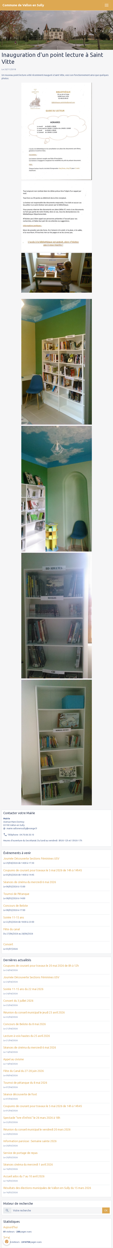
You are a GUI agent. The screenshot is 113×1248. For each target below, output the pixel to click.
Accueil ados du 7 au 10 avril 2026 (24, 1176)
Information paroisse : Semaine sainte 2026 (30, 1141)
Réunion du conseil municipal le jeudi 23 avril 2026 (34, 1012)
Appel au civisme (13, 1059)
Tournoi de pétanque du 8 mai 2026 (25, 1082)
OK (106, 1210)
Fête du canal (11, 929)
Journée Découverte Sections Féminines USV (31, 858)
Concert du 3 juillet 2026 (18, 1000)
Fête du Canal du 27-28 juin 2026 (23, 1070)
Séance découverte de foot (20, 1094)
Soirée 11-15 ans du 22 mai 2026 (23, 989)
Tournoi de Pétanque (16, 893)
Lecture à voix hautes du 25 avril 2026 (26, 1035)
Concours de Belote (15, 905)
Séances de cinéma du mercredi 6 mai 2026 (29, 882)
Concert (8, 944)
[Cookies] (6, 1241)
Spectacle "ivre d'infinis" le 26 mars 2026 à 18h (31, 1117)
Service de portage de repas (20, 1152)
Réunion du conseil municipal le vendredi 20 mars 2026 (37, 1129)
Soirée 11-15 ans (13, 917)
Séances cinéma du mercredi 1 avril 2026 (28, 1164)
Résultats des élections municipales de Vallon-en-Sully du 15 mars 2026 (47, 1187)
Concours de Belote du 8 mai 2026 (24, 1024)
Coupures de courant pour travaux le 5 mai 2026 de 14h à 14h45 (42, 870)
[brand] (23, 5)
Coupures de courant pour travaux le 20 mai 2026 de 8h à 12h (41, 965)
